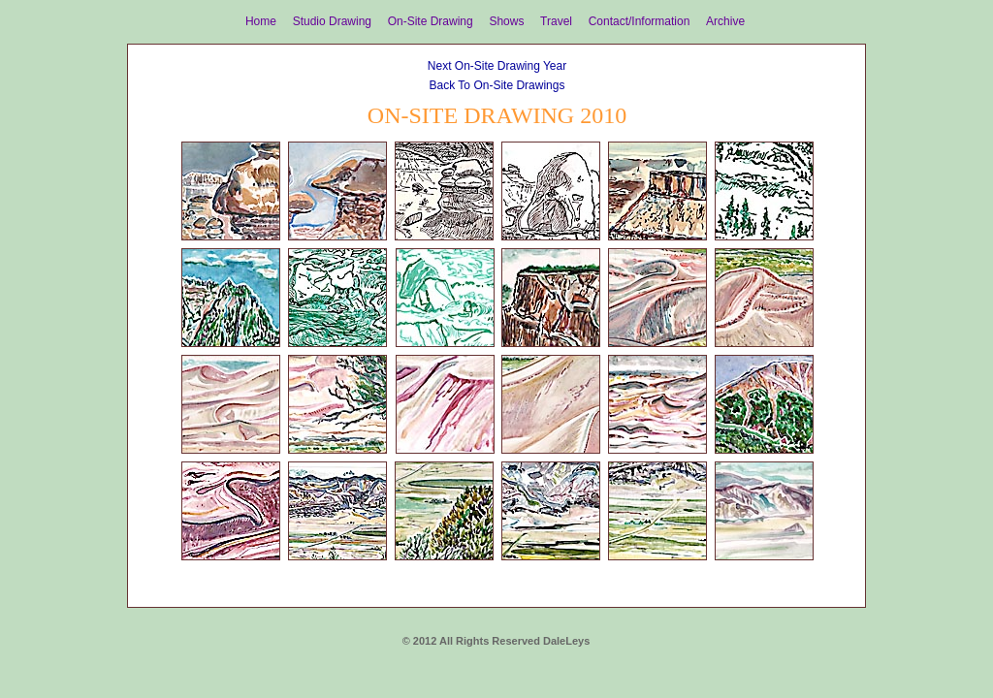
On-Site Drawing (430, 21)
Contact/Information (639, 21)
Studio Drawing (332, 21)
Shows (506, 21)
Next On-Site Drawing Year (497, 66)
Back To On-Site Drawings (497, 85)
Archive (725, 21)
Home (260, 21)
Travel (556, 21)
